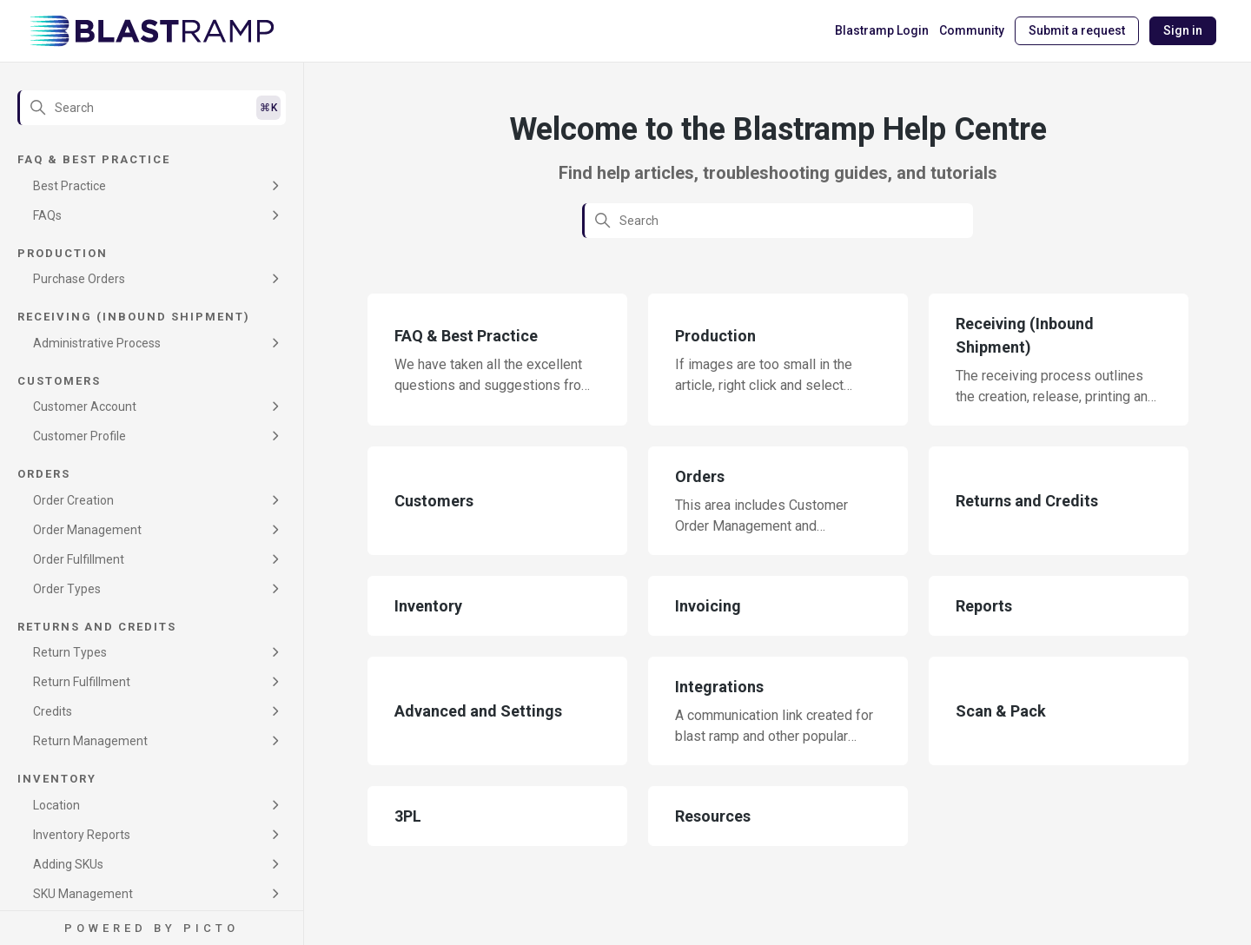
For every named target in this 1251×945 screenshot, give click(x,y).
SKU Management (83, 894)
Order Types (67, 589)
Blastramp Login (882, 30)
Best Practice (69, 186)
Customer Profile (79, 436)
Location (56, 805)
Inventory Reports (81, 835)
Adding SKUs (68, 864)
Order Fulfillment (78, 559)
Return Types (70, 652)
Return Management (90, 741)
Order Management (87, 530)
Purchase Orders (79, 279)
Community (971, 30)
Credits (52, 711)
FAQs (47, 215)
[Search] (151, 107)
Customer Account (84, 406)
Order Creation (73, 500)
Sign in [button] (1182, 30)
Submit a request (1077, 30)
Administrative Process (97, 343)
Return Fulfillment (81, 682)
